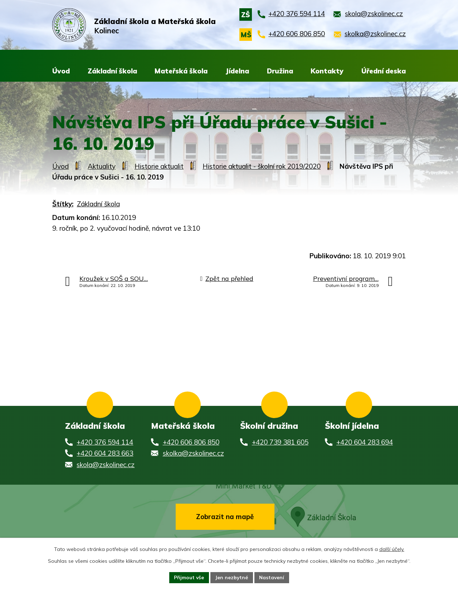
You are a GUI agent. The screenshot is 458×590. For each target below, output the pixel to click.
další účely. (391, 549)
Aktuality (102, 166)
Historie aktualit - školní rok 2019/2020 (262, 166)
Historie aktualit (159, 166)
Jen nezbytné (231, 577)
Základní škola (98, 204)
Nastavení (273, 577)
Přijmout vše (188, 577)
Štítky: (62, 204)
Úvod (60, 166)
